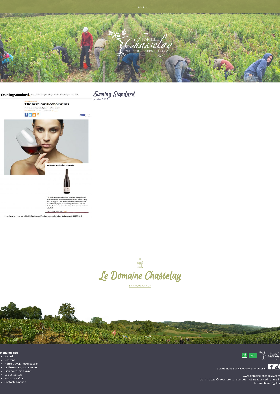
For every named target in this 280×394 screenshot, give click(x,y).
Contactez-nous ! (15, 382)
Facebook (244, 368)
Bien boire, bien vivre (17, 371)
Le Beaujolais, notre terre (20, 367)
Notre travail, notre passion (21, 363)
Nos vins (9, 360)
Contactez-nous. (140, 289)
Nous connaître (13, 378)
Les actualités (13, 374)
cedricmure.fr (271, 379)
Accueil (8, 356)
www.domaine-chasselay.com (261, 376)
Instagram (260, 368)
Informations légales (267, 383)
